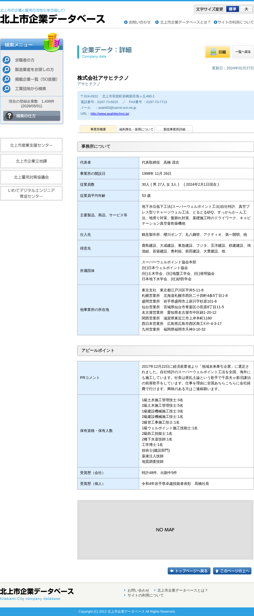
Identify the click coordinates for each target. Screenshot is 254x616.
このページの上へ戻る (233, 570)
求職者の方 (32, 60)
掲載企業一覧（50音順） (32, 79)
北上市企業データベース (52, 12)
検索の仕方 (32, 116)
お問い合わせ (139, 22)
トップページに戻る (190, 570)
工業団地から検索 (32, 88)
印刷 (218, 51)
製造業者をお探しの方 (32, 69)
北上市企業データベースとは (184, 22)
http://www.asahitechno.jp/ (109, 114)
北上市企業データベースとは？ (182, 590)
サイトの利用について (234, 22)
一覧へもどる (243, 51)
